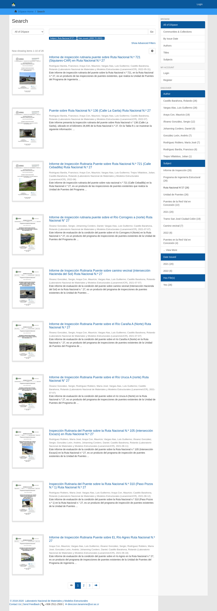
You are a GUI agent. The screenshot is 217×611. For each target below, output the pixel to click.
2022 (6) (167, 232)
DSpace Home (26, 11)
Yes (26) (167, 284)
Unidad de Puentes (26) (176, 194)
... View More (170, 250)
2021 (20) (168, 212)
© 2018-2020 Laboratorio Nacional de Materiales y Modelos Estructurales (48, 600)
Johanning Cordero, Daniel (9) (179, 128)
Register (167, 80)
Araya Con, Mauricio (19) (176, 114)
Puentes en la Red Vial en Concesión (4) (177, 241)
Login (166, 73)
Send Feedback (31, 604)
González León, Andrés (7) (177, 135)
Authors (167, 45)
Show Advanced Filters (143, 43)
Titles (166, 52)
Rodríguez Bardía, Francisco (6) (180, 149)
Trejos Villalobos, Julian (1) (177, 156)
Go (151, 31)
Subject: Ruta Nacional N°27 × (63, 38)
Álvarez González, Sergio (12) (179, 121)
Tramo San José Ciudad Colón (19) (182, 218)
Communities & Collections (177, 31)
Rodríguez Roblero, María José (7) (181, 142)
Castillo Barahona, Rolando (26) (180, 100)
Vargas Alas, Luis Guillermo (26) (180, 107)
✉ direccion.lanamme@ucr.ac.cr (81, 604)
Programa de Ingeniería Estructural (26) (181, 179)
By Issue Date (170, 38)
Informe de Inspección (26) (177, 170)
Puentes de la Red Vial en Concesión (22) (177, 203)
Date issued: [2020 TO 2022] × (90, 38)
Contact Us (15, 604)
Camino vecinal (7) (173, 225)
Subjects (168, 59)
